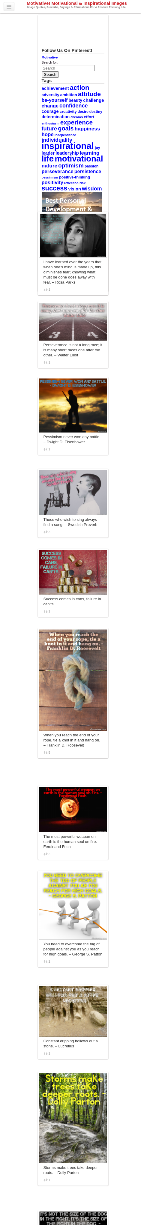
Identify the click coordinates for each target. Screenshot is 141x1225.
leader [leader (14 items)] (48, 153)
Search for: (50, 62)
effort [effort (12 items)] (89, 117)
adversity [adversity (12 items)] (50, 95)
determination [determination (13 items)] (56, 116)
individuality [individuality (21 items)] (57, 140)
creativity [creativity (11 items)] (68, 111)
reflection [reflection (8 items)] (71, 183)
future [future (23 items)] (49, 128)
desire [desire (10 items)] (83, 112)
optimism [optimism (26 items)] (71, 165)
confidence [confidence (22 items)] (73, 106)
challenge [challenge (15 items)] (93, 100)
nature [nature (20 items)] (49, 166)
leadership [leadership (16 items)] (67, 153)
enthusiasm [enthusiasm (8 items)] (50, 123)
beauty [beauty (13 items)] (75, 100)
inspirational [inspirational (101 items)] (68, 146)
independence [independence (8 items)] (65, 135)
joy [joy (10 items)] (97, 148)
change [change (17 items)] (50, 105)
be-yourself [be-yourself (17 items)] (55, 100)
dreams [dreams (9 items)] (76, 117)
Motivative (50, 57)
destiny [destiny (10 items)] (95, 112)
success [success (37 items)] (55, 188)
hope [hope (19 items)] (48, 134)
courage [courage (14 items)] (50, 111)
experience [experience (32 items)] (76, 122)
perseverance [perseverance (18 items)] (58, 171)
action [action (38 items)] (79, 87)
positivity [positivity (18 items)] (52, 182)
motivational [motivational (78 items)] (79, 158)
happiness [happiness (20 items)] (87, 129)
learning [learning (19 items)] (89, 153)
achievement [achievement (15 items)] (55, 88)
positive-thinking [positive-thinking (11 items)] (74, 177)
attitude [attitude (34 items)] (89, 93)
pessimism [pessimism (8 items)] (50, 177)
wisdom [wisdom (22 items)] (92, 189)
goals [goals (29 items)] (66, 128)
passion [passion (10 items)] (91, 166)
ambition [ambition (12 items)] (68, 95)
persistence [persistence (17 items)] (87, 171)
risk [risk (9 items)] (83, 183)
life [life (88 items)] (48, 158)
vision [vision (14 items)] (74, 189)
